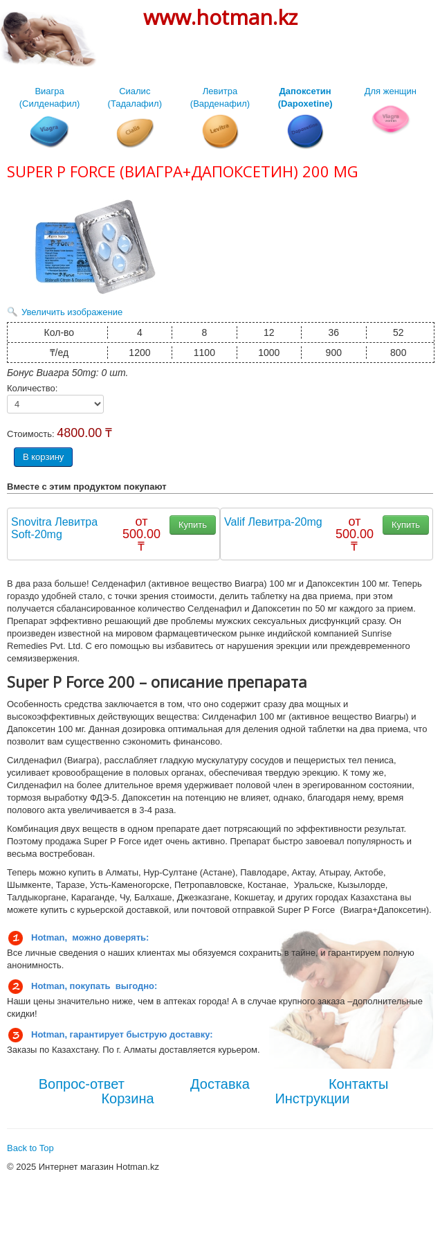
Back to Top (30, 1148)
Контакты (358, 1084)
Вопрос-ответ (82, 1084)
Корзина (127, 1098)
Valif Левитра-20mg (273, 522)
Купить (192, 524)
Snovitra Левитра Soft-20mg (54, 528)
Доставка (220, 1084)
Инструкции (312, 1098)
